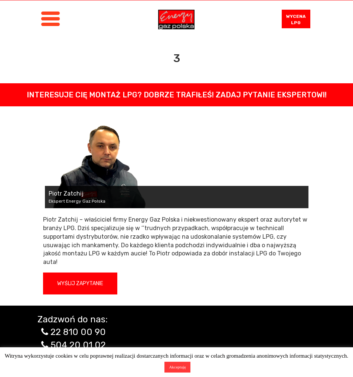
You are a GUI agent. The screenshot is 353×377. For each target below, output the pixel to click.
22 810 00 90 (78, 332)
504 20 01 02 (78, 345)
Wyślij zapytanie (80, 283)
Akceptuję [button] (177, 367)
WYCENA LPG (296, 19)
